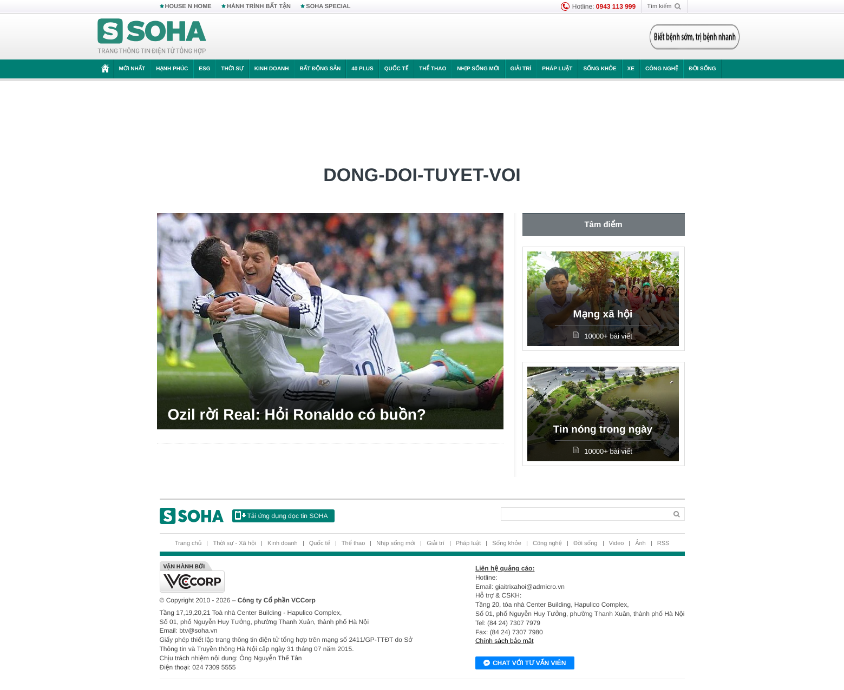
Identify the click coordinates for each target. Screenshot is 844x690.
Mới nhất (132, 69)
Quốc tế (396, 69)
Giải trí (521, 69)
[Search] (583, 514)
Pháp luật (557, 69)
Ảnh (640, 543)
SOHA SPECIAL (328, 6)
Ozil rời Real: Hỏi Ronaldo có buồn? (297, 414)
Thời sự (232, 69)
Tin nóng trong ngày (602, 429)
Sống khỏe (599, 69)
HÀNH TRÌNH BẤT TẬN (259, 6)
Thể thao (432, 69)
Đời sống (702, 69)
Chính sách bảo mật (504, 641)
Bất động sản (320, 69)
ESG (204, 69)
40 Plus (362, 69)
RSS (663, 543)
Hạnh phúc (172, 69)
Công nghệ (661, 69)
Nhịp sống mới (478, 69)
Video (616, 543)
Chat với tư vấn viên (524, 663)
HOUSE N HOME (188, 6)
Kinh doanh (271, 69)
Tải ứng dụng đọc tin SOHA (281, 515)
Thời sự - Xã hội (234, 543)
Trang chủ (188, 543)
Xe (630, 69)
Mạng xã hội (603, 314)
